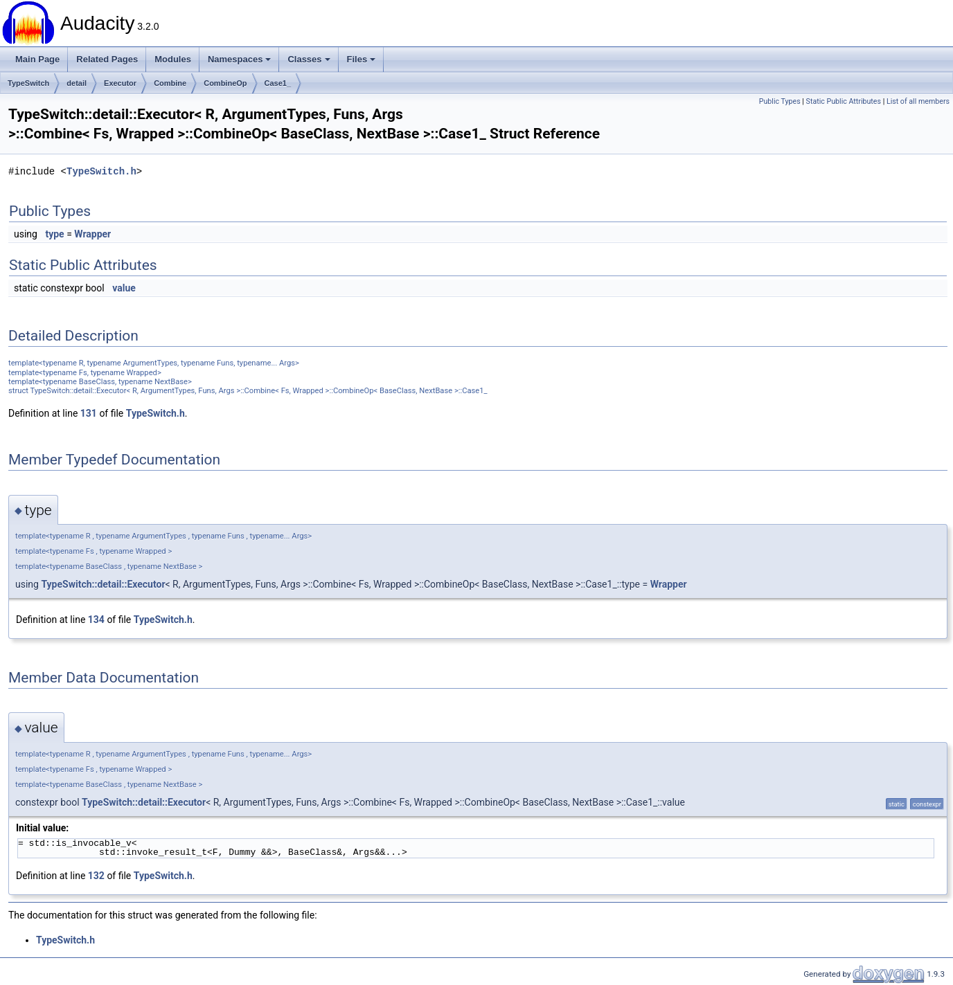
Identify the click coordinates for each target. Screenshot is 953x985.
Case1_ (278, 83)
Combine (170, 83)
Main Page (37, 59)
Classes (308, 59)
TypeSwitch (28, 83)
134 (96, 619)
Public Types (780, 101)
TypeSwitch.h (101, 171)
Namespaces (239, 59)
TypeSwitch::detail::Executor (103, 584)
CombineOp (225, 83)
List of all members (918, 101)
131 (88, 413)
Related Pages (107, 59)
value (124, 287)
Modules (172, 59)
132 (96, 875)
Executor (120, 83)
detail (76, 83)
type (54, 234)
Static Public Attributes (843, 101)
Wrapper (92, 234)
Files (361, 59)
